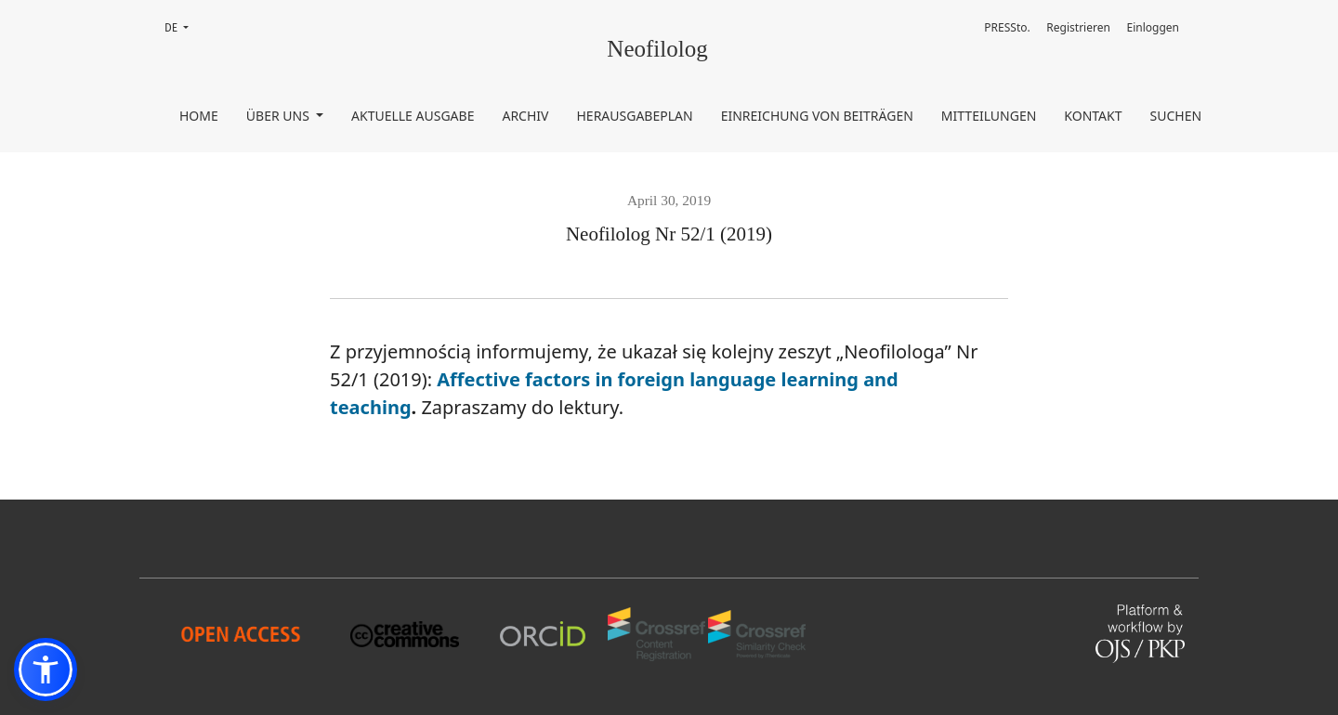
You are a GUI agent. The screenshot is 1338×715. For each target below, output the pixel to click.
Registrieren (1078, 27)
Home (198, 115)
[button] (45, 669)
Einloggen (1153, 27)
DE (182, 26)
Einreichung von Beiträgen (817, 115)
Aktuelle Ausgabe (412, 115)
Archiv (525, 115)
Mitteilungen (989, 115)
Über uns (279, 115)
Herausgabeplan (634, 115)
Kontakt (1093, 115)
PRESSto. (1007, 27)
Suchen (1176, 115)
